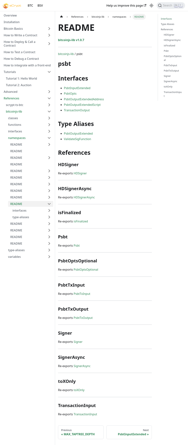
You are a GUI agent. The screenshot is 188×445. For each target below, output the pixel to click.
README (16, 144)
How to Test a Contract (19, 52)
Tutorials (10, 72)
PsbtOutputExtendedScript (82, 105)
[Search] (171, 5)
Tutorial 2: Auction (18, 85)
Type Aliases (167, 24)
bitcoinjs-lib (14, 111)
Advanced (10, 92)
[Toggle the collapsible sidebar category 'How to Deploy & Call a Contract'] (49, 43)
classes (13, 118)
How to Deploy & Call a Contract (19, 43)
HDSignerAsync (84, 197)
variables (14, 257)
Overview (10, 15)
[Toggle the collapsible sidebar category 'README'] (49, 144)
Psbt (77, 245)
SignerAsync (82, 366)
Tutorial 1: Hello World (21, 78)
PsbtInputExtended (77, 88)
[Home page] (61, 17)
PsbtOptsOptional (86, 270)
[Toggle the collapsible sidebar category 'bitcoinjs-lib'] (49, 111)
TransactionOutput (77, 110)
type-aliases (20, 217)
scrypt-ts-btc (14, 105)
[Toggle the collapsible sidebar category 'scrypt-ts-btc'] (49, 105)
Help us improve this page (126, 5)
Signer (78, 342)
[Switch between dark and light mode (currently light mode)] (151, 5)
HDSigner (80, 173)
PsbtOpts (70, 93)
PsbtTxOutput (83, 318)
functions (14, 125)
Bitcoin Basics (13, 29)
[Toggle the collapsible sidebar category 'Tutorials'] (49, 72)
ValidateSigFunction (77, 139)
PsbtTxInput (82, 294)
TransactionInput (85, 414)
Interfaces (166, 18)
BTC (30, 5)
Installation (12, 22)
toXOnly (79, 390)
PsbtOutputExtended (78, 133)
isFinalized (81, 221)
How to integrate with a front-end (27, 65)
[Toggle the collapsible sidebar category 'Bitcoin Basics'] (49, 29)
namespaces (17, 138)
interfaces (15, 131)
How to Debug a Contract (21, 59)
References (11, 98)
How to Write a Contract (20, 35)
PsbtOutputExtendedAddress (84, 99)
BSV (40, 5)
